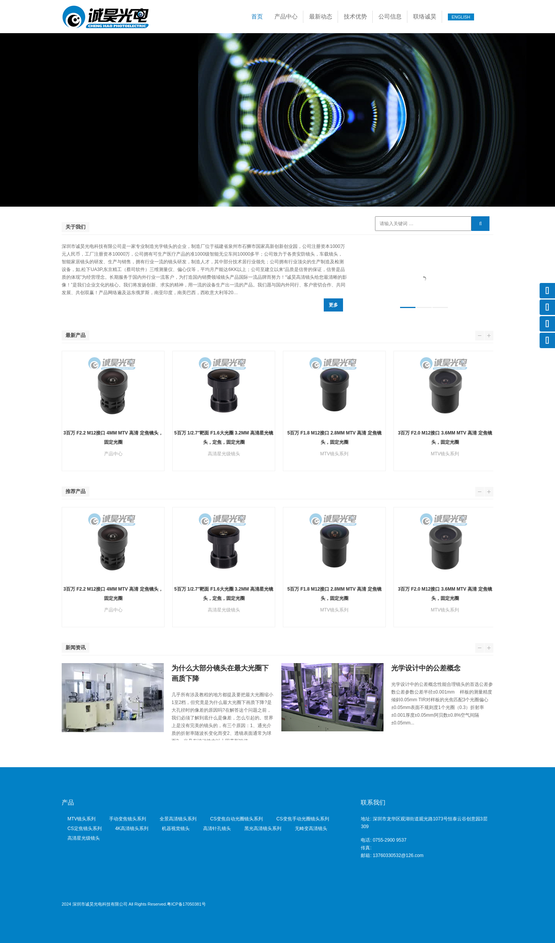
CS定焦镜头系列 (84, 828)
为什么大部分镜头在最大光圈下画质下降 (220, 673)
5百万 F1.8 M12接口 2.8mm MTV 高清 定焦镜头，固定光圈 (334, 437)
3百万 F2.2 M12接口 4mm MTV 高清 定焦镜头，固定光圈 (113, 437)
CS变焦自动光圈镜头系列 (236, 819)
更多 (333, 305)
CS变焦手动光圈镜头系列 (302, 819)
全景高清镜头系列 (178, 819)
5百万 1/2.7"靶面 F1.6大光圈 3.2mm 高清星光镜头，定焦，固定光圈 (223, 437)
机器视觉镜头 (176, 828)
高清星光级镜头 (83, 838)
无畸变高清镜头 (311, 828)
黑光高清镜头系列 (262, 828)
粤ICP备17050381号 (186, 904)
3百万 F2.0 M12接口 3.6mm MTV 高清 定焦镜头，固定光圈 (445, 437)
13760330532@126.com (398, 855)
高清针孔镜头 (217, 828)
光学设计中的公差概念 (426, 668)
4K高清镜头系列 (132, 828)
